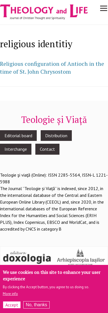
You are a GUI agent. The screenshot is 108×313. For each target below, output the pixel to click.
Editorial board (18, 135)
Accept (11, 305)
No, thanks (36, 304)
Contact (47, 149)
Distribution (56, 135)
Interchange (15, 149)
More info (10, 294)
